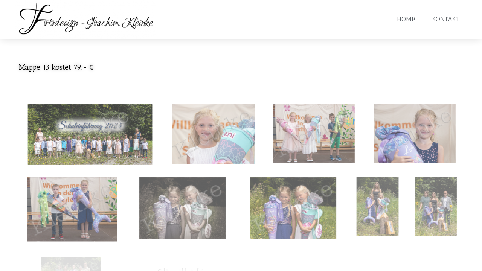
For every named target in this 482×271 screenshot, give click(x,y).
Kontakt (445, 19)
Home (406, 19)
